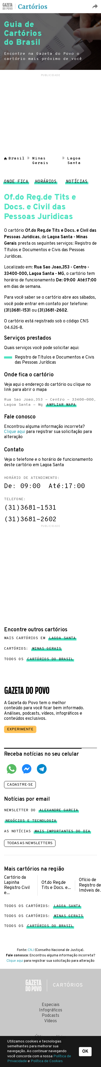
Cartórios (33, 7)
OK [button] (85, 1051)
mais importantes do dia (62, 832)
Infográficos (50, 1010)
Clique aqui (14, 432)
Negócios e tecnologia (30, 822)
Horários (46, 183)
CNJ (31, 950)
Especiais (51, 1005)
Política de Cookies (47, 1061)
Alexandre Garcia (58, 811)
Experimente (20, 729)
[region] (50, 111)
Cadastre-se (20, 784)
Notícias (77, 183)
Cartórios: (32, 648)
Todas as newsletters (30, 843)
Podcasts (50, 1015)
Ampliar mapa (61, 406)
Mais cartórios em (40, 638)
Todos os (38, 659)
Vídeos (50, 1021)
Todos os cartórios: (42, 906)
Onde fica (16, 183)
